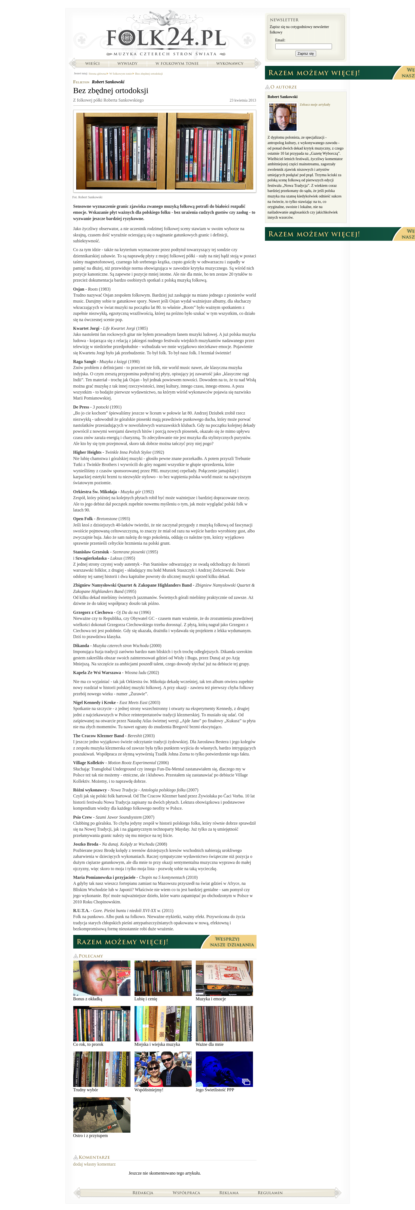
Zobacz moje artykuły (315, 104)
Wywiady (127, 63)
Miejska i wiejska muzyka (163, 1026)
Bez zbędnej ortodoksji (149, 73)
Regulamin (270, 1192)
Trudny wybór (101, 1071)
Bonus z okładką (101, 981)
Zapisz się (306, 53)
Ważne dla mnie (224, 1026)
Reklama (229, 1192)
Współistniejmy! (163, 1071)
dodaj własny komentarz (94, 1164)
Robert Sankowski (108, 82)
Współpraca (186, 1192)
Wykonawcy (230, 63)
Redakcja (143, 1192)
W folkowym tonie (177, 63)
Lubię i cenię (163, 981)
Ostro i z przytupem (101, 1117)
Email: (280, 40)
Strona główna (165, 34)
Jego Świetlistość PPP (224, 1071)
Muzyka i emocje (224, 981)
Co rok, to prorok (101, 1026)
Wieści (92, 63)
